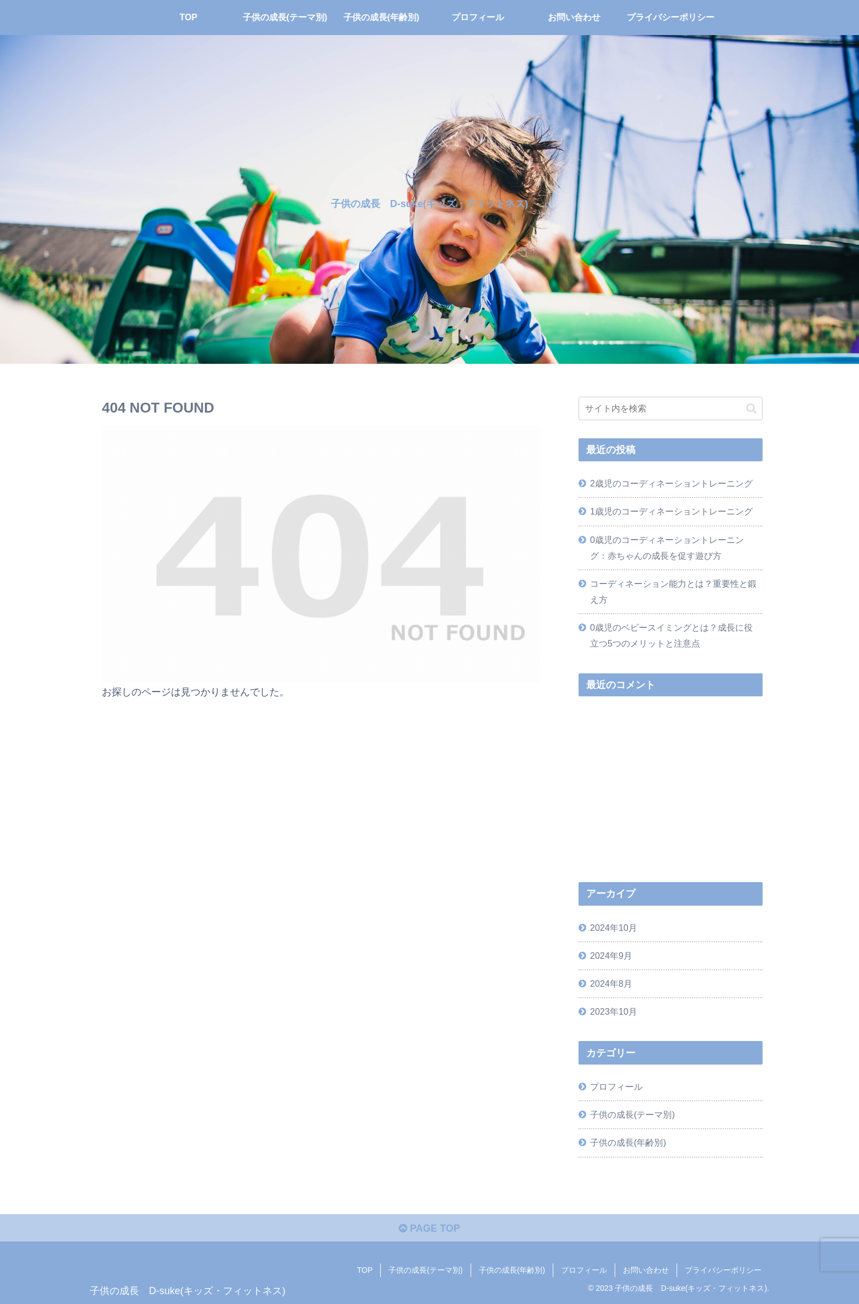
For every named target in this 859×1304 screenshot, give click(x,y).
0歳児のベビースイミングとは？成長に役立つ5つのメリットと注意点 (671, 635)
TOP (365, 1270)
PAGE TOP (429, 1228)
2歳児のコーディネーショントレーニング (671, 483)
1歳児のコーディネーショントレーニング (671, 511)
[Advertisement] (671, 789)
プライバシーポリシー (723, 1270)
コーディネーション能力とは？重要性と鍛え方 (673, 591)
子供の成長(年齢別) (512, 1270)
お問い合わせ (646, 1270)
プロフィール (584, 1270)
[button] (751, 408)
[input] (671, 408)
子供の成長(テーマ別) (425, 1270)
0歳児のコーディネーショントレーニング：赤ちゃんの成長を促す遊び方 (667, 548)
